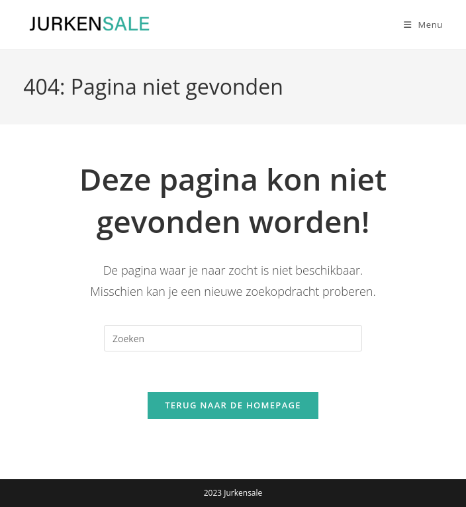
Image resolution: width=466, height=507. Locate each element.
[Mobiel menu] (418, 24)
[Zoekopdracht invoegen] (233, 338)
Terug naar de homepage (233, 405)
